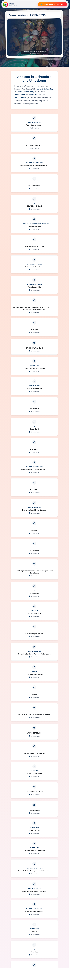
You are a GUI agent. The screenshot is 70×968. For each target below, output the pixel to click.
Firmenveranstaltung (26, 92)
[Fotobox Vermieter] (10, 4)
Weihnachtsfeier (21, 98)
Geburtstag (48, 89)
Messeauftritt (20, 95)
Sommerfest (33, 95)
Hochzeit (39, 89)
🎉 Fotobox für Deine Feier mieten (52, 4)
